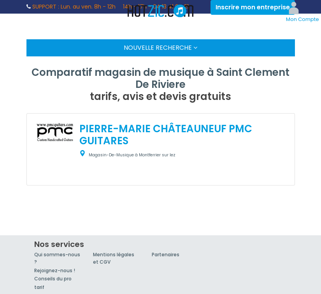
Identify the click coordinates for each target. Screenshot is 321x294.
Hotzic (161, 11)
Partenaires (165, 254)
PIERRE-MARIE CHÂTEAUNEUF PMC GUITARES (165, 135)
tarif (39, 287)
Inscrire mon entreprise (253, 7)
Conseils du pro (53, 278)
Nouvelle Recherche (160, 47)
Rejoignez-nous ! (54, 270)
